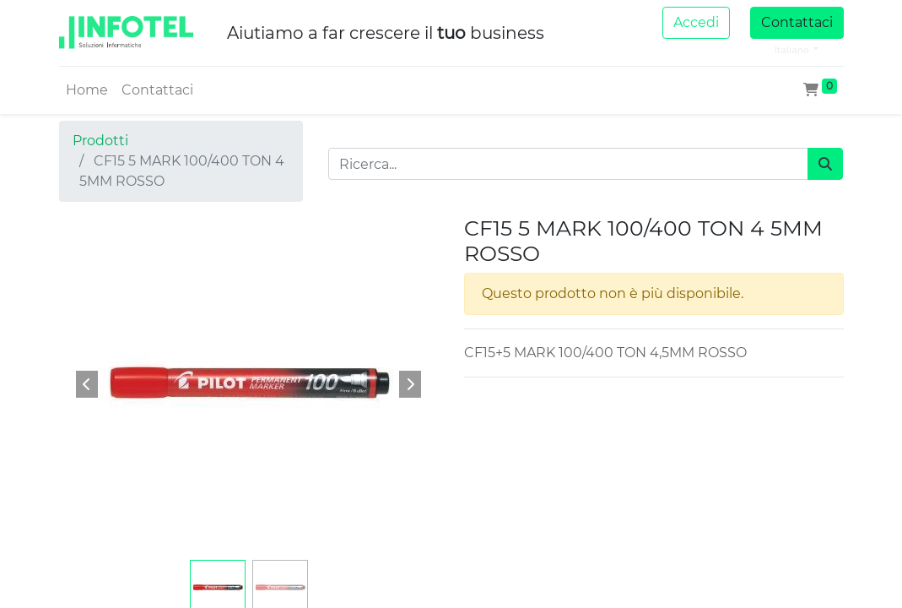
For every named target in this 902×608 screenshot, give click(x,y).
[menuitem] (87, 90)
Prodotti (100, 141)
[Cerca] (825, 164)
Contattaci (797, 22)
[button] (87, 384)
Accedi (696, 22)
